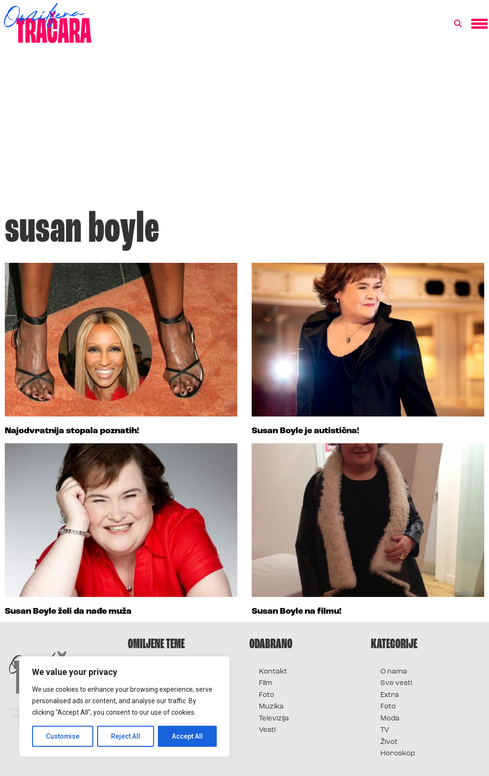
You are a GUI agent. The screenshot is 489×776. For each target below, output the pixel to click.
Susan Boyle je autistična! (305, 431)
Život (389, 742)
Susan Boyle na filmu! (297, 611)
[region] (124, 706)
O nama (393, 671)
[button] (458, 24)
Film (265, 683)
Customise (63, 736)
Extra (389, 695)
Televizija (274, 718)
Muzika (271, 706)
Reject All (126, 736)
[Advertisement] (244, 131)
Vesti (267, 730)
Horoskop (397, 753)
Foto (266, 695)
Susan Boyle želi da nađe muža (68, 611)
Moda (390, 718)
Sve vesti (396, 683)
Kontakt (273, 671)
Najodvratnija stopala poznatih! (72, 431)
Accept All (187, 736)
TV (384, 730)
